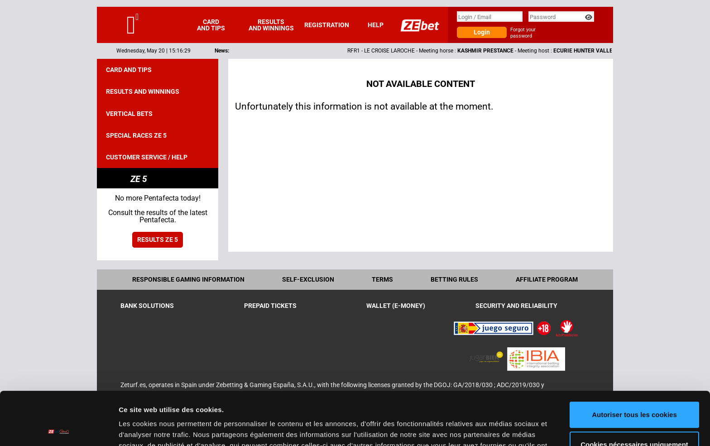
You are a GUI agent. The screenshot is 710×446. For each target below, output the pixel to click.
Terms (382, 279)
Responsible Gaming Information (188, 279)
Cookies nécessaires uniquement (634, 391)
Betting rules (454, 279)
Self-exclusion (308, 279)
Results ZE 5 (157, 239)
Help (376, 25)
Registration (326, 25)
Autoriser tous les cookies (634, 361)
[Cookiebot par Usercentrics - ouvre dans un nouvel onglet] (58, 428)
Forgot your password (523, 33)
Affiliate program (547, 279)
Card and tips (211, 25)
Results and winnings (271, 25)
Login (482, 32)
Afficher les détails (149, 428)
